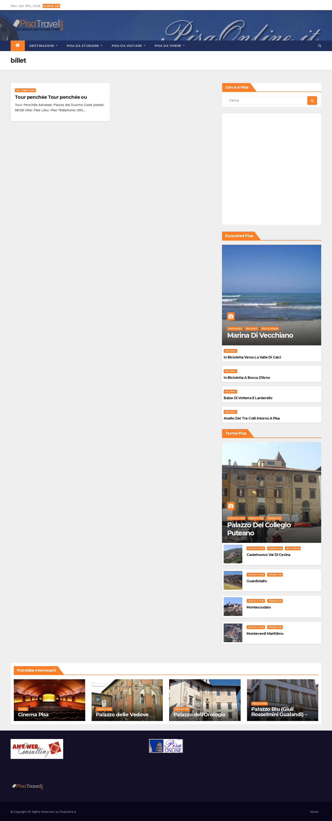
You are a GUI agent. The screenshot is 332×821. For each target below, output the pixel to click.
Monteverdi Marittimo (265, 634)
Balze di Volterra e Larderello (248, 398)
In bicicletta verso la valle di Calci (252, 357)
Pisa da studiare (84, 46)
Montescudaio (259, 607)
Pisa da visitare (128, 46)
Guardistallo (257, 581)
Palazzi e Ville (256, 518)
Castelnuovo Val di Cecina (268, 555)
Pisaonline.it (68, 811)
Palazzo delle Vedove (122, 714)
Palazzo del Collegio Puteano (259, 529)
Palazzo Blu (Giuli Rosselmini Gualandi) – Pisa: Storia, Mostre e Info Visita (282, 717)
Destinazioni (43, 46)
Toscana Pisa (274, 518)
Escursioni (251, 328)
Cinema (23, 709)
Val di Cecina (292, 548)
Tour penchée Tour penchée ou (51, 97)
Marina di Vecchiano (260, 335)
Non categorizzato (25, 90)
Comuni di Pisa (236, 518)
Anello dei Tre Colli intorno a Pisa (252, 418)
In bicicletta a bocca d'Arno (247, 378)
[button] (319, 46)
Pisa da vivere (170, 46)
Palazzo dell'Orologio (199, 714)
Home (314, 811)
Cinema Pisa (33, 714)
